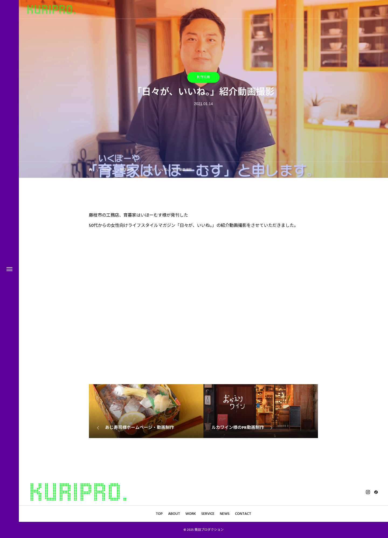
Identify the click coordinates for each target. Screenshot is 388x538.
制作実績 (203, 77)
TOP (159, 513)
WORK (190, 513)
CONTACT (243, 513)
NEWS (225, 513)
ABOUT (174, 513)
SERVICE (207, 513)
